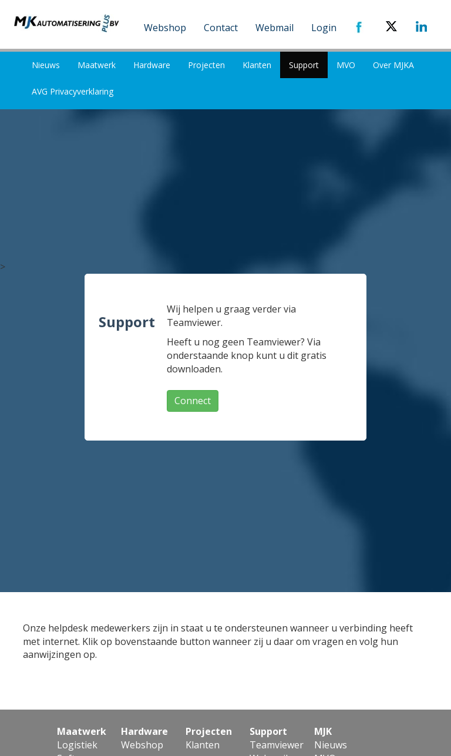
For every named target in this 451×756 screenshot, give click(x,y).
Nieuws (46, 64)
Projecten (206, 64)
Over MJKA (393, 64)
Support (304, 64)
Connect (192, 400)
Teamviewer (277, 744)
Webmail (274, 27)
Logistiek (77, 744)
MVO (345, 64)
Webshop (165, 27)
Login (323, 27)
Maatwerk (97, 64)
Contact (221, 27)
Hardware (151, 64)
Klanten (257, 64)
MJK (323, 731)
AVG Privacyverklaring (72, 91)
